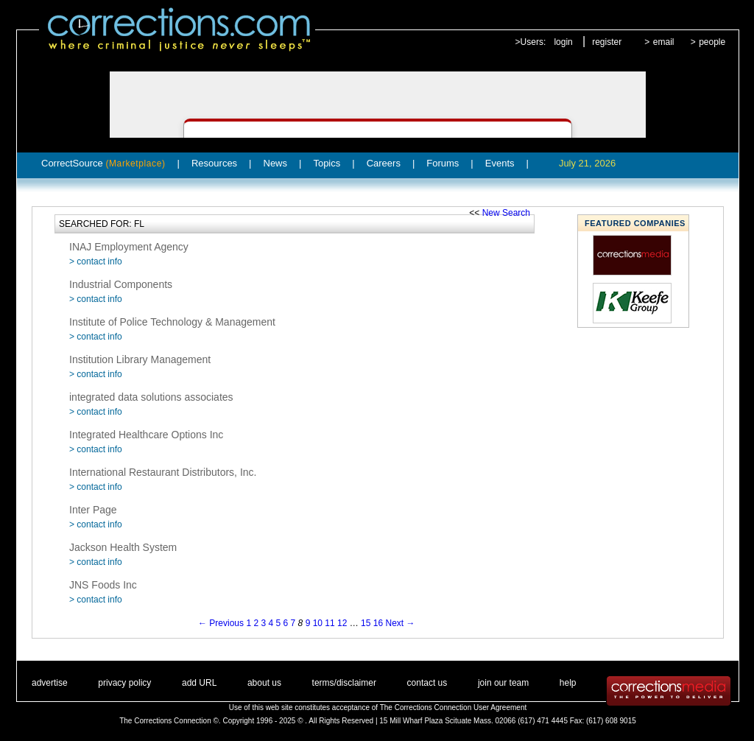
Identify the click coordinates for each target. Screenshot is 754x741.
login (563, 42)
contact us (427, 683)
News (276, 163)
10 (318, 623)
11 (329, 623)
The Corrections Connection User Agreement (453, 707)
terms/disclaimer (344, 683)
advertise (50, 683)
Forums (442, 163)
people (712, 42)
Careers (384, 163)
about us (264, 683)
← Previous (221, 623)
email (663, 42)
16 (378, 623)
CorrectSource (103, 163)
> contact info (95, 261)
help (568, 683)
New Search (506, 213)
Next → (400, 623)
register (606, 42)
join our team (503, 683)
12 (342, 623)
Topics (326, 163)
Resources (214, 163)
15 (365, 623)
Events (500, 163)
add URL (199, 683)
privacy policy (124, 683)
